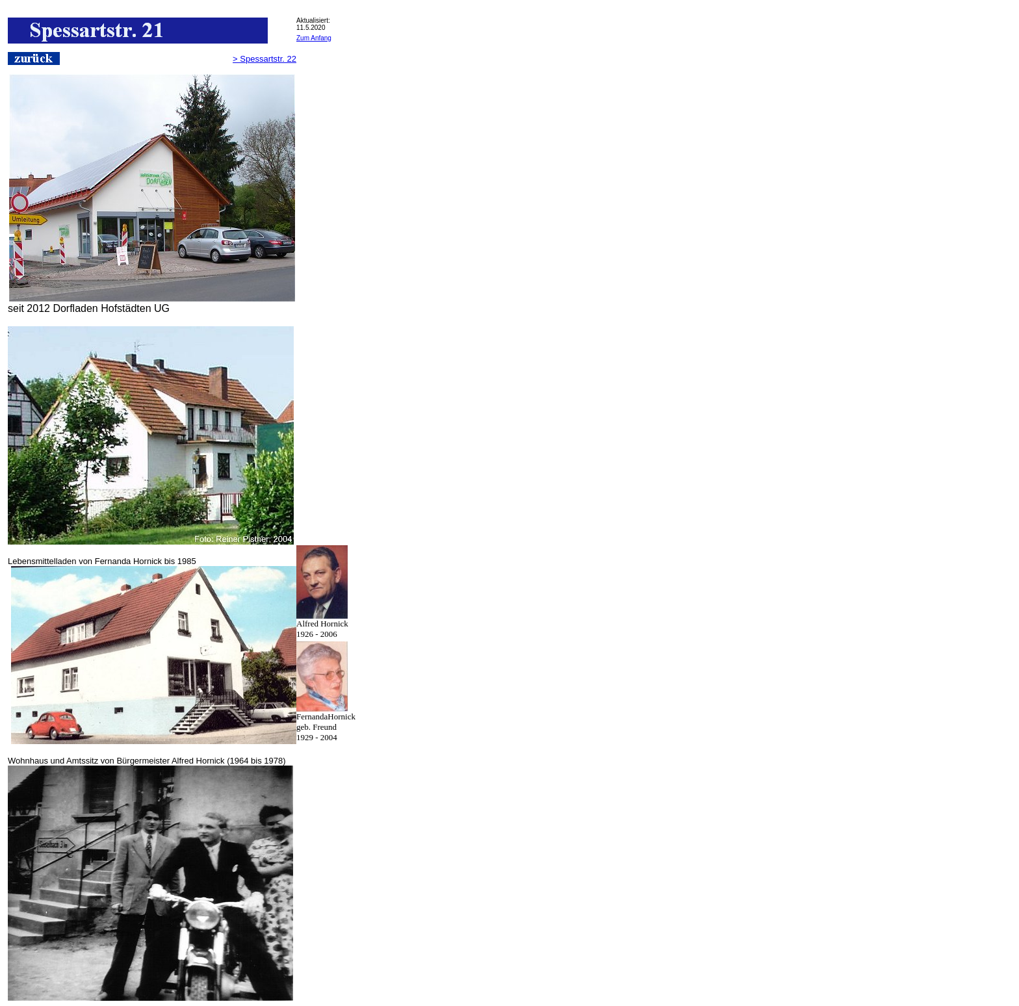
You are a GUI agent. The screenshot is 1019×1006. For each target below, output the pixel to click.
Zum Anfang (313, 38)
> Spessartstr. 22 (264, 59)
